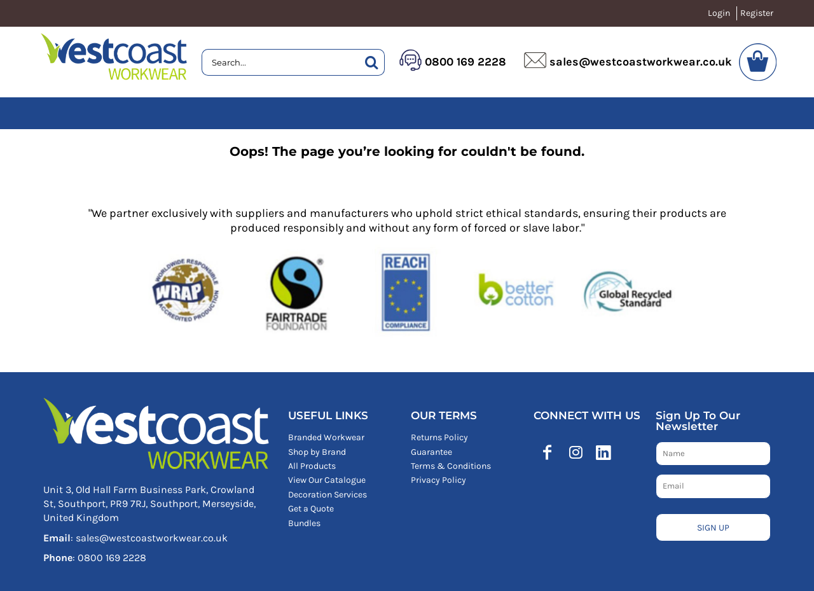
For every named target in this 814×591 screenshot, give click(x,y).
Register (756, 13)
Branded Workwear (326, 437)
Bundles (304, 523)
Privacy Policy (438, 480)
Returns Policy (439, 437)
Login (719, 13)
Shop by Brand (317, 452)
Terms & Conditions (451, 466)
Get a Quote (311, 508)
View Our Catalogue (327, 480)
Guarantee (431, 452)
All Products (312, 466)
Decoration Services (327, 494)
